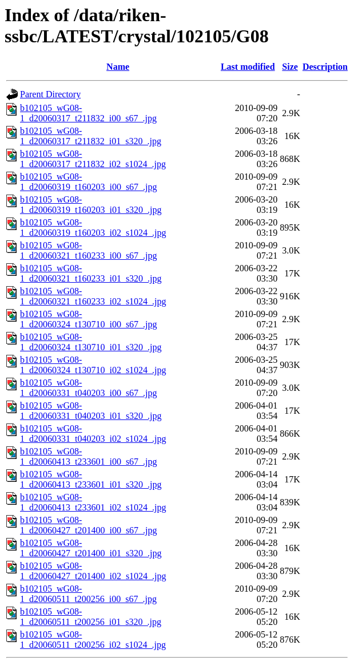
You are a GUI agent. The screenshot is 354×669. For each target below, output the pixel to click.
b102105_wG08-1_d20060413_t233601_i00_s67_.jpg (88, 456)
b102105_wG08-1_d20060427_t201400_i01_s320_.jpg (91, 548)
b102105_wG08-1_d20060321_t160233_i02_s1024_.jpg (93, 296)
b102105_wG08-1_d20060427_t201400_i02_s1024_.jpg (93, 571)
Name (117, 67)
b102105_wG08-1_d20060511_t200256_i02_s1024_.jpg (93, 640)
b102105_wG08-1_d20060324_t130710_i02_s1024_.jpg (93, 365)
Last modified (248, 67)
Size (290, 67)
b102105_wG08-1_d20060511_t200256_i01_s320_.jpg (90, 617)
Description (325, 67)
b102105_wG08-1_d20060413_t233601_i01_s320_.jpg (91, 479)
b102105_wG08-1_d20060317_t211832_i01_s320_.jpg (90, 136)
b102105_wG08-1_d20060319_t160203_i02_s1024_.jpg (93, 227)
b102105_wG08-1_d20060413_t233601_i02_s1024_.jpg (93, 502)
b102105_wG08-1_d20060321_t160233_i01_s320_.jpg (91, 273)
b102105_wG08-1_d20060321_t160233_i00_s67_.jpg (88, 250)
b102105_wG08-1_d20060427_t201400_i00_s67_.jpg (88, 525)
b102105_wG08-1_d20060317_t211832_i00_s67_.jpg (88, 113)
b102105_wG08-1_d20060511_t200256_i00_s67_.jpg (88, 594)
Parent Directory (50, 94)
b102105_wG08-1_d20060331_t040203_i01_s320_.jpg (91, 411)
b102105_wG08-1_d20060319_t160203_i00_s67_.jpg (88, 182)
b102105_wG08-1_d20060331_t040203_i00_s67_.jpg (88, 388)
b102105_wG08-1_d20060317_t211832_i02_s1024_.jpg (93, 159)
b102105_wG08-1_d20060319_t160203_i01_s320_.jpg (91, 205)
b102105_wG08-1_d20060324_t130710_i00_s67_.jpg (88, 319)
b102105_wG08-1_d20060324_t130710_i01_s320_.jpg (91, 342)
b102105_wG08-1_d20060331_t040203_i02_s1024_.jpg (93, 433)
